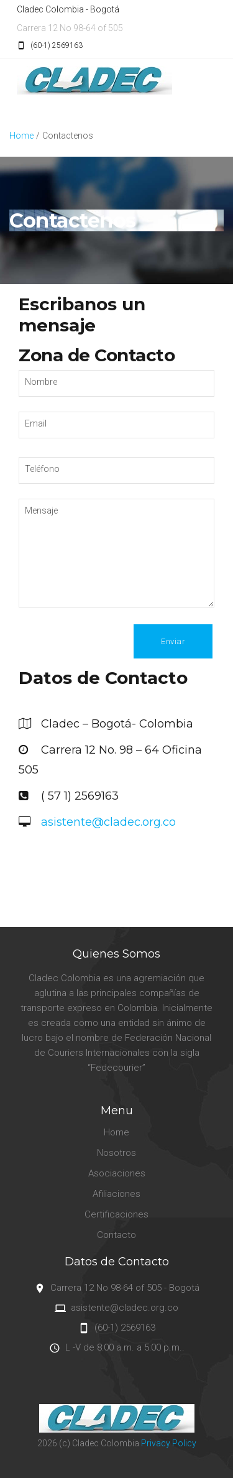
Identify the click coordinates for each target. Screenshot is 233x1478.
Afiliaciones (116, 1193)
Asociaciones (116, 1173)
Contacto (116, 1234)
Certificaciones (116, 1214)
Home (21, 136)
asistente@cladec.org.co (107, 822)
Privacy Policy (168, 1443)
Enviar (173, 641)
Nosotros (116, 1152)
